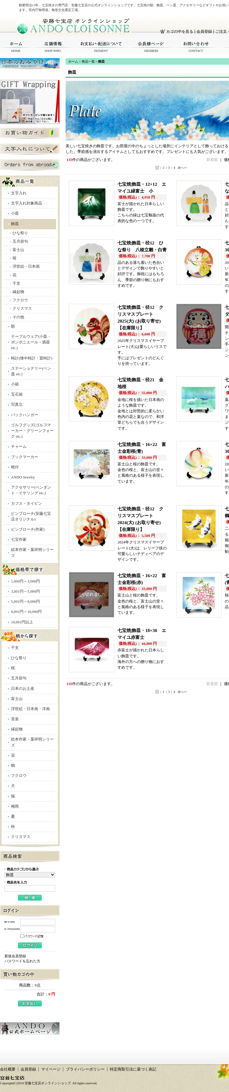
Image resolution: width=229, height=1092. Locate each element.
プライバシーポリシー (85, 1069)
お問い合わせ (196, 47)
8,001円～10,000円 (26, 612)
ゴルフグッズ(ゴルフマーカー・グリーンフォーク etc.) (32, 431)
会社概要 (8, 1069)
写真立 (17, 404)
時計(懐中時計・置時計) (31, 358)
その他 (18, 317)
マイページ (51, 1069)
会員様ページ (151, 47)
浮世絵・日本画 (26, 266)
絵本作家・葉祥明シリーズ (32, 552)
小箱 (15, 384)
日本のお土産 (22, 689)
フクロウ (20, 300)
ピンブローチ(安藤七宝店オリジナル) (31, 516)
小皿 (15, 213)
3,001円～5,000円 (25, 591)
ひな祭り (20, 233)
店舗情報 (53, 47)
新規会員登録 (15, 956)
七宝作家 (19, 540)
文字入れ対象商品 (26, 203)
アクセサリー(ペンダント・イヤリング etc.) (31, 490)
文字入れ (19, 193)
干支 (16, 283)
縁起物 (18, 292)
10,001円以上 (22, 622)
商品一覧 (88, 61)
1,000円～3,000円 (25, 581)
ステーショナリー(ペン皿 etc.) (31, 371)
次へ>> (182, 167)
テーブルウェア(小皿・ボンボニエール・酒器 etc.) (31, 342)
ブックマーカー (24, 457)
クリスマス (22, 308)
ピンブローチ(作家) (28, 529)
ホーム (16, 47)
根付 (15, 467)
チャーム (19, 446)
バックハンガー (24, 415)
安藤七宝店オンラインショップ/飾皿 (73, 26)
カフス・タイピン (26, 503)
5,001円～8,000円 (25, 602)
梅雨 (15, 806)
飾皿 (15, 224)
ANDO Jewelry (23, 477)
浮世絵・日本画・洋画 (30, 709)
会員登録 (204, 32)
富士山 (18, 250)
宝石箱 (17, 394)
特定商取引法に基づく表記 (133, 1069)
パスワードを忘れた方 (22, 961)
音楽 (15, 719)
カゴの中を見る (179, 32)
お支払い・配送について (101, 47)
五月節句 (20, 241)
